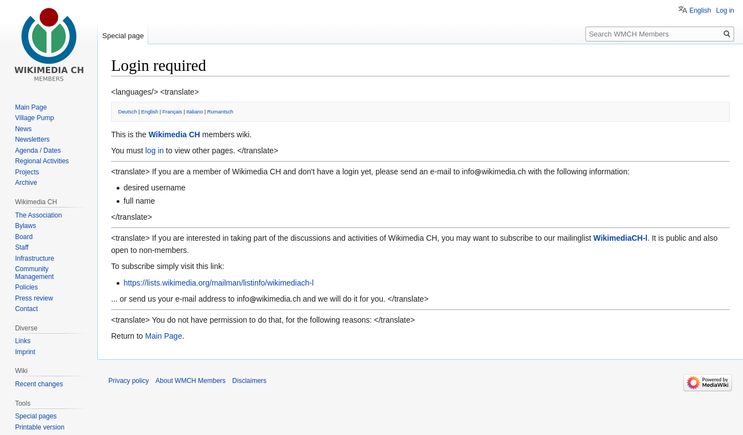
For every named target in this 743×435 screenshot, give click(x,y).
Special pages (35, 416)
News (23, 129)
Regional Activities (42, 161)
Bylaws (25, 226)
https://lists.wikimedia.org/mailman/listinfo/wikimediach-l (218, 282)
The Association (38, 215)
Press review (34, 298)
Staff (21, 247)
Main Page (163, 336)
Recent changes (39, 384)
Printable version (39, 427)
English (150, 112)
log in (154, 150)
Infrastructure (34, 258)
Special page (123, 36)
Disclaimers (249, 381)
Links (22, 341)
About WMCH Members (190, 381)
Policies (26, 287)
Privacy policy (128, 381)
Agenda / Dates (38, 150)
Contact (26, 309)
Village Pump (34, 118)
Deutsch (127, 112)
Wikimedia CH (174, 134)
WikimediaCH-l (620, 238)
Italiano (194, 112)
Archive (26, 183)
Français (172, 112)
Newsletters (32, 139)
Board (24, 237)
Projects (27, 172)
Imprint (25, 352)
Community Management (34, 273)
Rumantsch (220, 112)
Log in (725, 10)
